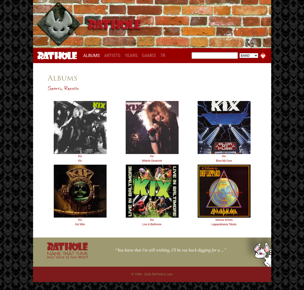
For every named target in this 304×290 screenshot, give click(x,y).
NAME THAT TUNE (67, 255)
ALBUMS (92, 55)
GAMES (149, 55)
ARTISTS (112, 55)
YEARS (131, 55)
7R (162, 55)
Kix (80, 156)
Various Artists (224, 219)
